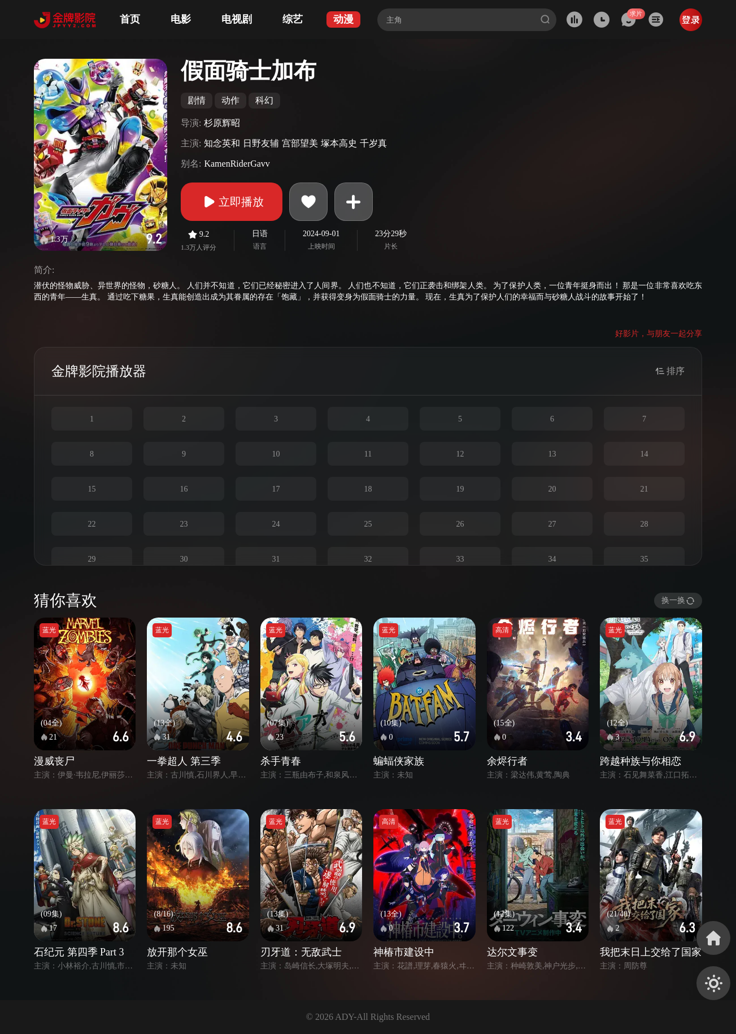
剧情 (197, 100)
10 (276, 454)
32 (368, 559)
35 (644, 559)
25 (368, 524)
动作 (230, 100)
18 (368, 489)
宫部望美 (300, 143)
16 (184, 489)
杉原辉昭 (222, 123)
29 (92, 559)
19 (460, 489)
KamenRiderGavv (236, 163)
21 (644, 489)
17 (276, 489)
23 (184, 524)
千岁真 (373, 143)
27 (552, 524)
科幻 (264, 100)
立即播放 (231, 201)
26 (460, 524)
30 (184, 559)
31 (276, 559)
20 (552, 489)
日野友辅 (261, 143)
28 (644, 524)
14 (644, 454)
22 (92, 524)
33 (460, 559)
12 (460, 454)
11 (368, 454)
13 (552, 454)
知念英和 (222, 143)
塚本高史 (339, 143)
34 (552, 559)
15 (92, 489)
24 (276, 524)
